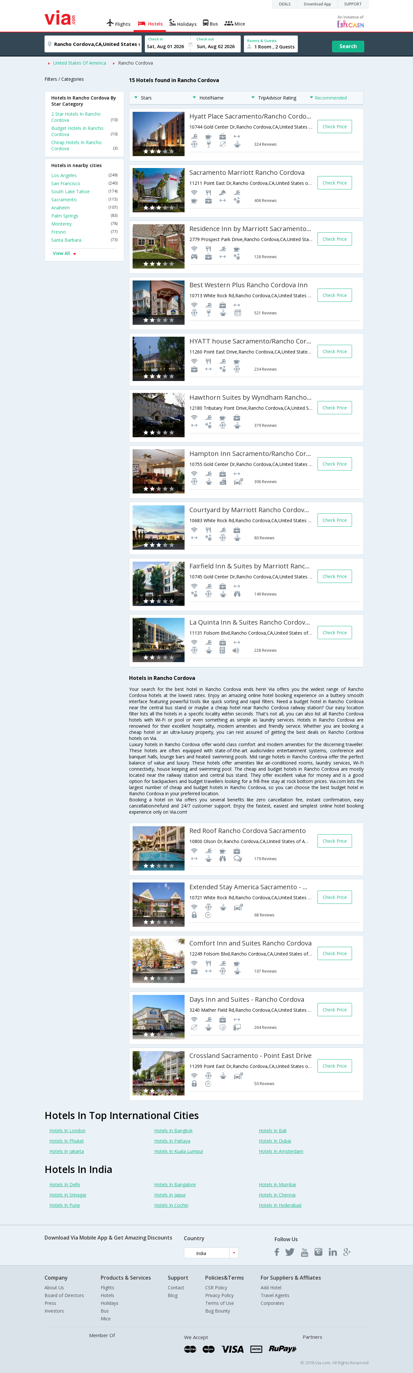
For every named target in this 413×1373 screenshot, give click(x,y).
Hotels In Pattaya (172, 1141)
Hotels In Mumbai (277, 1184)
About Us (54, 1287)
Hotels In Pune (64, 1205)
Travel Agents (275, 1295)
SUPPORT (353, 4)
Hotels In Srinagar (67, 1195)
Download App (317, 4)
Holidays (109, 1303)
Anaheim (84, 208)
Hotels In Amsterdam (281, 1151)
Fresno (84, 232)
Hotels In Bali (273, 1130)
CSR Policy (216, 1287)
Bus (105, 1311)
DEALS (285, 4)
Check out (205, 39)
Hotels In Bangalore (175, 1184)
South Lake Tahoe (84, 191)
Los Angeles (84, 175)
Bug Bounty (217, 1311)
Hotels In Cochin (171, 1205)
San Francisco (84, 183)
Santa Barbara (84, 240)
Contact (176, 1287)
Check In (155, 39)
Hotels (107, 1295)
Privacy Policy (219, 1295)
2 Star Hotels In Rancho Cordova (84, 117)
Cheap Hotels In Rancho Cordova (84, 145)
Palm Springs (84, 216)
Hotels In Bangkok (173, 1130)
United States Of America (79, 63)
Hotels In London (67, 1130)
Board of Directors (64, 1295)
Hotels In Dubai (275, 1141)
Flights (107, 1287)
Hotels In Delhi (64, 1184)
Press (50, 1303)
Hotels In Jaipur (170, 1195)
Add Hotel (271, 1287)
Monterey (84, 224)
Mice (106, 1318)
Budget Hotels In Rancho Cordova (84, 131)
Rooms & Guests (262, 40)
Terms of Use (219, 1303)
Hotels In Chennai (277, 1195)
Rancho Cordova (135, 63)
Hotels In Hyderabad (280, 1205)
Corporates (272, 1303)
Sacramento (84, 199)
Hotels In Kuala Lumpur (178, 1151)
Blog (172, 1295)
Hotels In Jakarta (66, 1151)
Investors (54, 1311)
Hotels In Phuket (66, 1141)
